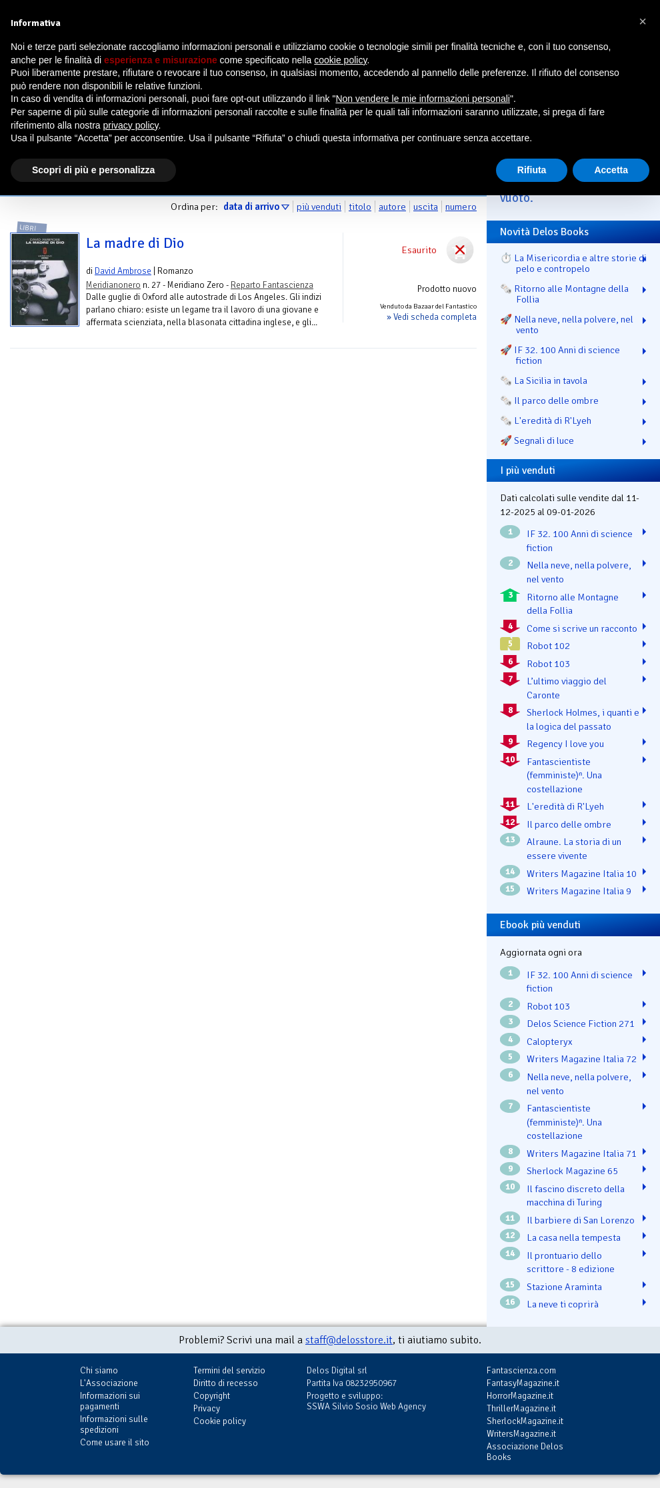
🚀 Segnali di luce (537, 440)
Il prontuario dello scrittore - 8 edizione (571, 1262)
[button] (642, 21)
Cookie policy (219, 1421)
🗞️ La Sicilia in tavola (543, 380)
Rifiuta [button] (532, 170)
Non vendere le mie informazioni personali (422, 98)
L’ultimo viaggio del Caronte (567, 688)
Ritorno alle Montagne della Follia (573, 604)
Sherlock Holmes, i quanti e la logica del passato (583, 719)
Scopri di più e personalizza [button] (93, 170)
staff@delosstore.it (349, 1340)
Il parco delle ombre (569, 824)
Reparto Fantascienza (272, 285)
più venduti (319, 207)
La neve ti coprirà (563, 1304)
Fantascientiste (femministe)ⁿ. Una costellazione (564, 775)
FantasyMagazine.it (523, 1383)
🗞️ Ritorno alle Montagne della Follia (564, 294)
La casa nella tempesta (574, 1237)
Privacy (206, 1408)
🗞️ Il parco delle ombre (549, 400)
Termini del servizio (229, 1370)
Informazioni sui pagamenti (110, 1401)
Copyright (211, 1395)
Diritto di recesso (225, 1383)
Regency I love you (565, 744)
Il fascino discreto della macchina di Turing (576, 1196)
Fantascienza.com (521, 1370)
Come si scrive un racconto (582, 628)
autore (392, 207)
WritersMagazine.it (521, 1433)
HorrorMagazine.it (520, 1395)
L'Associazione (109, 1383)
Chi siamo (99, 1370)
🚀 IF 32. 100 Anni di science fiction (560, 355)
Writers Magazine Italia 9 (579, 891)
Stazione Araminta (564, 1287)
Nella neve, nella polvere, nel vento (579, 572)
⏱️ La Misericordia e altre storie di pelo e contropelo (573, 263)
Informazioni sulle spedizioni (114, 1424)
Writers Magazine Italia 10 (582, 874)
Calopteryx (550, 1042)
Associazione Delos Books (525, 1452)
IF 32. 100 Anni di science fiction (580, 541)
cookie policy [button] (340, 60)
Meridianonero (113, 285)
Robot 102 (548, 646)
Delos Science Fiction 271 (581, 1024)
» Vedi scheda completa (432, 317)
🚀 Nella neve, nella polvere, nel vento (566, 324)
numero (461, 207)
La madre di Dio (135, 243)
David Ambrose (123, 271)
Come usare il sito (114, 1442)
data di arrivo (251, 207)
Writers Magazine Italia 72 (582, 1059)
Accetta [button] (611, 170)
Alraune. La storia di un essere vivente (574, 849)
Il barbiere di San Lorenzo (581, 1220)
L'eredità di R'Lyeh (565, 806)
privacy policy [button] (131, 125)
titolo (360, 207)
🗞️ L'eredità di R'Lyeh (545, 420)
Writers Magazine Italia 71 (582, 1153)
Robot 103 (548, 664)
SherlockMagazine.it (525, 1421)
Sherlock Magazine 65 (572, 1171)
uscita (425, 207)
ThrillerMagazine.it (521, 1408)
